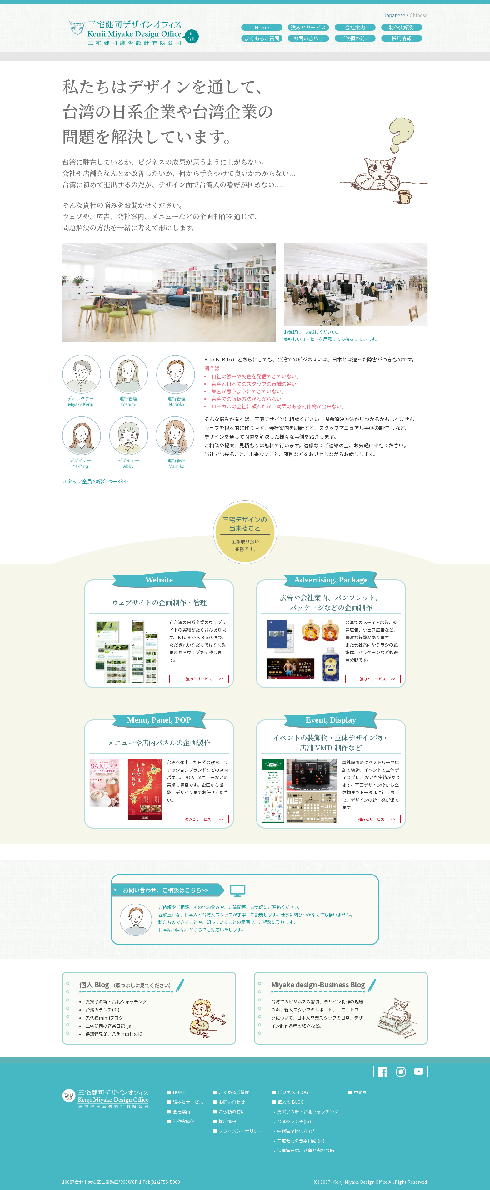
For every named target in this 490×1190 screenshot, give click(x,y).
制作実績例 (401, 27)
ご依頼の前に (355, 38)
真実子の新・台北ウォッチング (116, 1001)
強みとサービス (308, 27)
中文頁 (360, 1092)
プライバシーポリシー (240, 1131)
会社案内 (355, 27)
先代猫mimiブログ (104, 1018)
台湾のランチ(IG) (102, 1009)
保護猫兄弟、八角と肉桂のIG (114, 1034)
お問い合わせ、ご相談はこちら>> (165, 890)
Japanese (394, 15)
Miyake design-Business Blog (318, 984)
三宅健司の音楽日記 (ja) (109, 1026)
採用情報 (402, 38)
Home (262, 27)
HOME (179, 1092)
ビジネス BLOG (293, 1092)
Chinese (419, 15)
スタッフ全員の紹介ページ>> (95, 481)
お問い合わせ (308, 38)
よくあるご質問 (261, 38)
